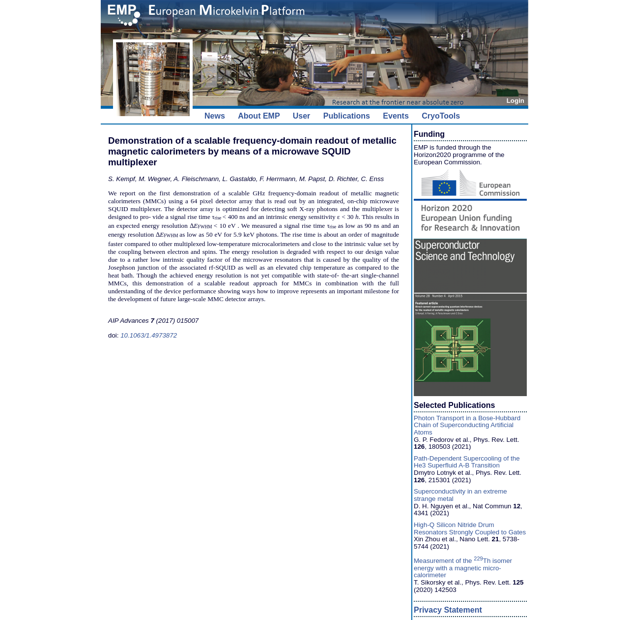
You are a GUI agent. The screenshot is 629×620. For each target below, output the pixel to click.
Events (395, 116)
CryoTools (441, 116)
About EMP (259, 116)
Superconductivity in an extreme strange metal (460, 495)
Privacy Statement (448, 610)
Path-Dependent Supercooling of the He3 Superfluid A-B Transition (467, 462)
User (302, 116)
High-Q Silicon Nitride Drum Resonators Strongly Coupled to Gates (470, 528)
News (214, 116)
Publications (346, 116)
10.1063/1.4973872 (148, 335)
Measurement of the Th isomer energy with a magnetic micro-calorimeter (463, 568)
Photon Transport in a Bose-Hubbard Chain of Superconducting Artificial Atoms (467, 425)
